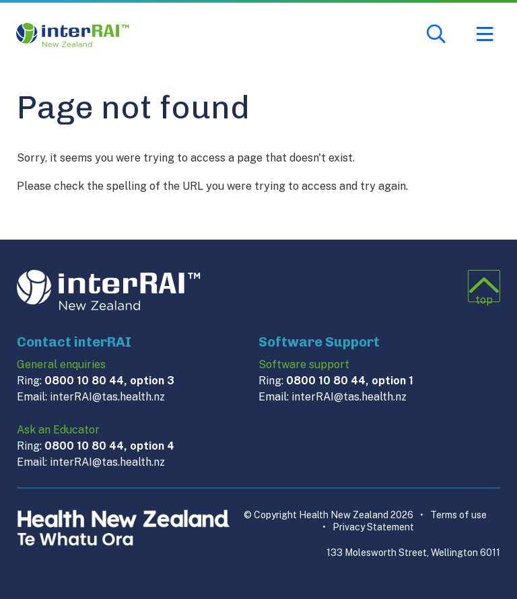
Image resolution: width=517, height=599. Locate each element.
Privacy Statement (368, 527)
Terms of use (453, 514)
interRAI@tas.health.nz (107, 396)
